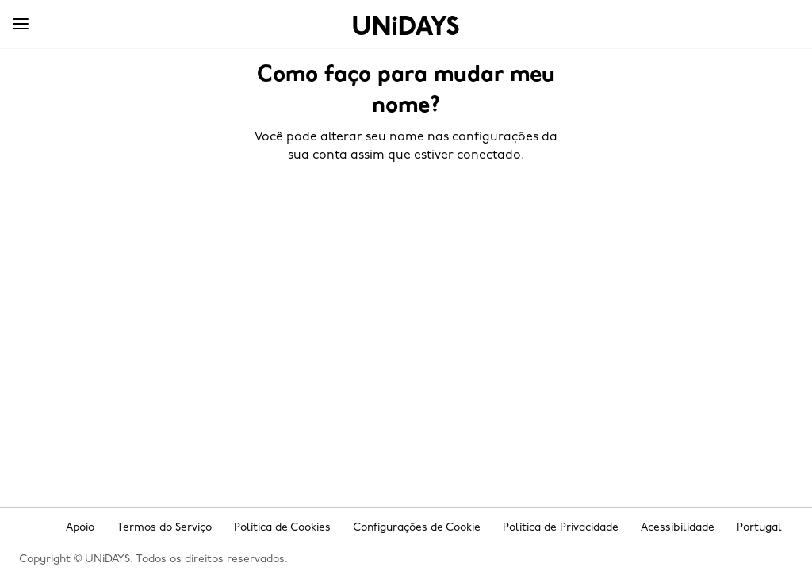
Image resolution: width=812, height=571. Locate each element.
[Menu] (21, 24)
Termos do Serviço (164, 528)
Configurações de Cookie (417, 528)
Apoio (80, 528)
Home (406, 25)
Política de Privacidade (561, 528)
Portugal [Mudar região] (759, 528)
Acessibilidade (677, 528)
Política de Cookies (282, 528)
